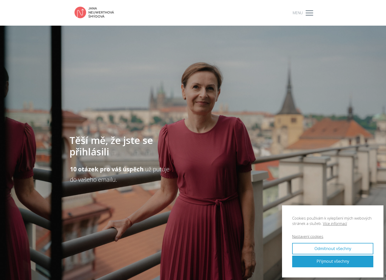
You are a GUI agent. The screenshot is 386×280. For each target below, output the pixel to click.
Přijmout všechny (333, 261)
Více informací (335, 223)
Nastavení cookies (307, 236)
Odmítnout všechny (332, 248)
